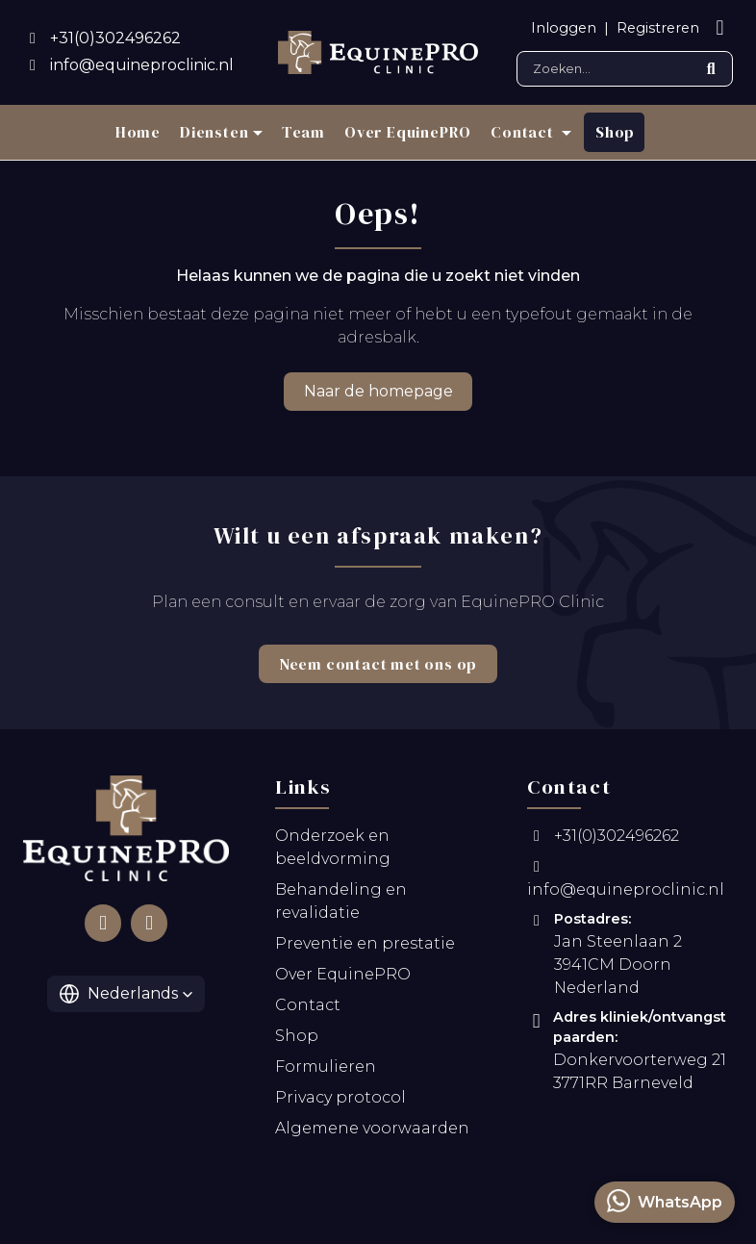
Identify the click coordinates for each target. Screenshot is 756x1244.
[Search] (625, 69)
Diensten (214, 131)
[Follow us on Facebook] (103, 926)
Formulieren (325, 1070)
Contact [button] (524, 131)
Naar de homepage (378, 391)
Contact (307, 1009)
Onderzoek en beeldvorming (333, 851)
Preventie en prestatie (365, 947)
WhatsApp (664, 1200)
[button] (126, 997)
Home (138, 131)
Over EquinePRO (407, 131)
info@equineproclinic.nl (625, 882)
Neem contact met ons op (378, 663)
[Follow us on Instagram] (149, 926)
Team (303, 131)
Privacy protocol (340, 1101)
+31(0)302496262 (603, 839)
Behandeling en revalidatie (341, 905)
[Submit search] (710, 69)
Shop (615, 131)
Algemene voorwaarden (372, 1132)
